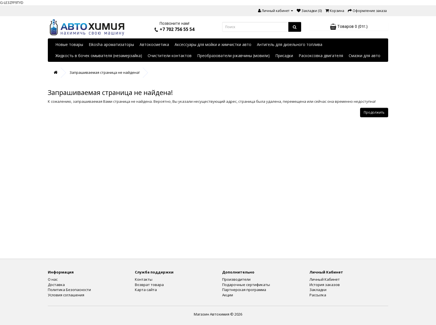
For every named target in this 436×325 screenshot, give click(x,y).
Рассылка (317, 294)
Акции (227, 294)
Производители (236, 279)
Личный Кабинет (324, 279)
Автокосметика (154, 44)
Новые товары (69, 44)
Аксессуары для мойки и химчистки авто (213, 44)
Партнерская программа (244, 289)
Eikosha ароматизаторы (111, 44)
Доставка (56, 284)
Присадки (284, 55)
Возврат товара (149, 284)
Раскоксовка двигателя (321, 55)
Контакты (143, 279)
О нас (53, 279)
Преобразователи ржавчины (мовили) (233, 55)
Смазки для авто (364, 55)
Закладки (317, 289)
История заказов (324, 284)
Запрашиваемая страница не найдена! (105, 72)
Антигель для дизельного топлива (289, 44)
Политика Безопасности (69, 289)
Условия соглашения (66, 294)
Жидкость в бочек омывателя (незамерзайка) (98, 55)
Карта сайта (146, 289)
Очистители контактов (170, 55)
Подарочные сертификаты (246, 284)
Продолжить (374, 112)
